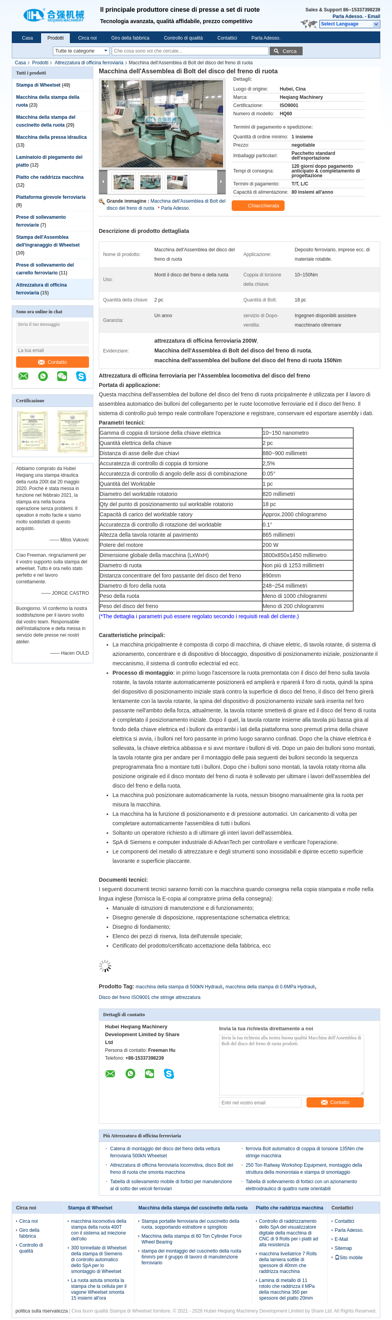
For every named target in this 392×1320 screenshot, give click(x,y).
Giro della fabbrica (130, 38)
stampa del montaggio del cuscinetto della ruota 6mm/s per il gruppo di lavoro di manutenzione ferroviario (191, 1257)
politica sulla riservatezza (41, 1311)
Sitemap (343, 1248)
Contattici (227, 38)
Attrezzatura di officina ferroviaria (88, 62)
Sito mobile (349, 1257)
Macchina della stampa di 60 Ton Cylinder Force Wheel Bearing (192, 1239)
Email (374, 16)
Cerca (290, 51)
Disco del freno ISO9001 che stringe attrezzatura (149, 997)
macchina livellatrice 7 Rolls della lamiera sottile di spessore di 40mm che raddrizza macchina (288, 1262)
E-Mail (341, 1239)
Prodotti (55, 38)
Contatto (52, 362)
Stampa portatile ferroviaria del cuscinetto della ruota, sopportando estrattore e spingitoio (190, 1224)
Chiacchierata (259, 206)
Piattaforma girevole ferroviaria (50, 197)
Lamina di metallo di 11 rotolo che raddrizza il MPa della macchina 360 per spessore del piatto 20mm (287, 1289)
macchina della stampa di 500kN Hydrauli (179, 987)
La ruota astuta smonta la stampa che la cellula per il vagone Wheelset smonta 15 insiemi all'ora (98, 1289)
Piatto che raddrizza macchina (49, 177)
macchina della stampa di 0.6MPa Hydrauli (269, 987)
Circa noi (87, 38)
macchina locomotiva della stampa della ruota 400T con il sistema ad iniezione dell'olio (98, 1230)
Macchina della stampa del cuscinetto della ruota (193, 1208)
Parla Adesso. (347, 16)
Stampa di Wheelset (38, 85)
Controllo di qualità (183, 38)
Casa (27, 38)
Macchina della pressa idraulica (51, 137)
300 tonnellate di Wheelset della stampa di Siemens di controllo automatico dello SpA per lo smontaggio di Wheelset (98, 1259)
